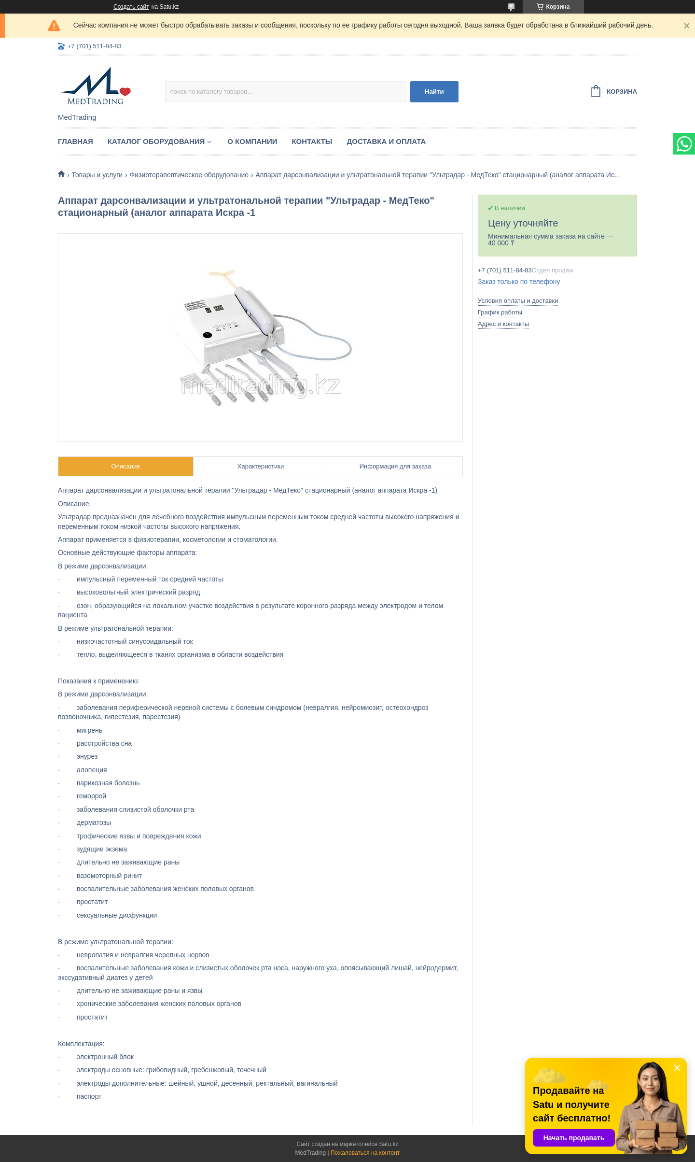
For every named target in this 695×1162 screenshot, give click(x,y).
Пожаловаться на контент (365, 1152)
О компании (252, 141)
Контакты (312, 141)
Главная (75, 141)
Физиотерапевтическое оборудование (189, 175)
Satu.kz (388, 1144)
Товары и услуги (97, 175)
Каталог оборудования (156, 141)
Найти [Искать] (434, 91)
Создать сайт (131, 6)
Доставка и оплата (386, 141)
